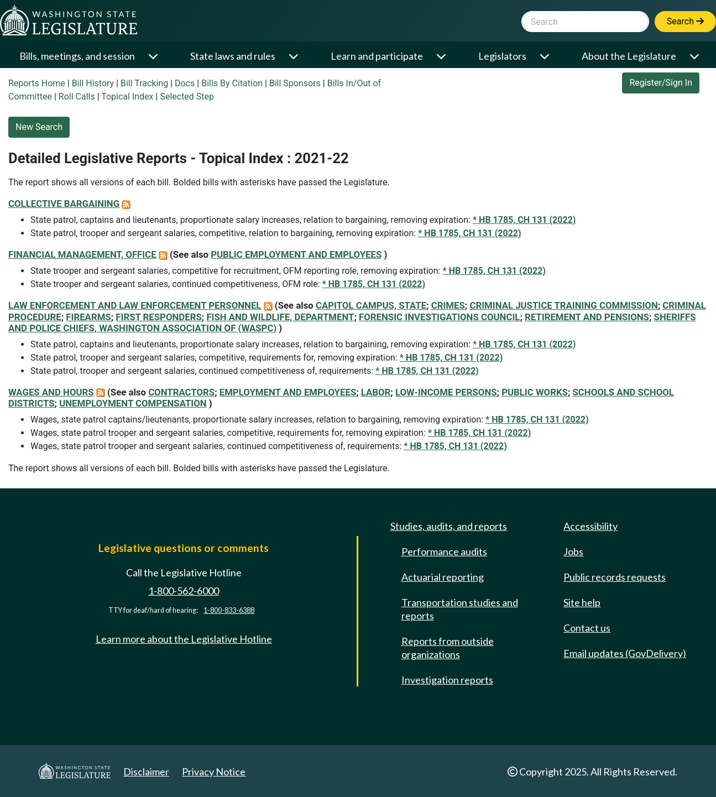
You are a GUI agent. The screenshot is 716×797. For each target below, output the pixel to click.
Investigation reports (447, 680)
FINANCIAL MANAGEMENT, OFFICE (82, 254)
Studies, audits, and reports (448, 526)
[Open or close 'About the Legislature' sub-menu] (695, 56)
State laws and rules (232, 56)
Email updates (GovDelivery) (624, 653)
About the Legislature (629, 56)
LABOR (376, 392)
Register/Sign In (660, 82)
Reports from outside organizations (447, 647)
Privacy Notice (213, 771)
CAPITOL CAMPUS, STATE (371, 305)
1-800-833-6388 (228, 610)
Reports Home (36, 83)
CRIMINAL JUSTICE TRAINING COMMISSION (563, 305)
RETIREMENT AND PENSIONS (587, 316)
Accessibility (590, 526)
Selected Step (187, 96)
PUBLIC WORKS (534, 392)
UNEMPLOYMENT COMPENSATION (133, 403)
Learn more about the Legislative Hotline (184, 639)
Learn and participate (377, 56)
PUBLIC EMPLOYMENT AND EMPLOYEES (296, 254)
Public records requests (614, 577)
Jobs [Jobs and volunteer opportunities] (573, 551)
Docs (185, 83)
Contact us (586, 628)
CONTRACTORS (181, 392)
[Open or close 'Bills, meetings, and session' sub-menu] (154, 56)
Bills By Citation (232, 83)
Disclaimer (146, 771)
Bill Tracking (144, 83)
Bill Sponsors (295, 83)
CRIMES (448, 305)
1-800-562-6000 (183, 591)
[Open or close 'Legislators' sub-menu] (545, 56)
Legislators (502, 56)
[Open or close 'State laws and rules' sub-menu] (294, 56)
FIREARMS (88, 316)
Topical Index (127, 96)
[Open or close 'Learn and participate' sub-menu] (442, 56)
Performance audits (444, 551)
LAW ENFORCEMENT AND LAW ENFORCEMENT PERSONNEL (134, 305)
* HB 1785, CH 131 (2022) (524, 220)
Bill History (93, 83)
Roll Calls (77, 96)
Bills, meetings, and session (77, 56)
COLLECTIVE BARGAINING (63, 203)
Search (685, 21)
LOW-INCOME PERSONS (446, 392)
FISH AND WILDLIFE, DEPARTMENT (280, 316)
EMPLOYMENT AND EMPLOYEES (287, 392)
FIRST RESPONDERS (159, 316)
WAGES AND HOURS (51, 392)
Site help (581, 602)
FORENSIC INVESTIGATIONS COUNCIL (439, 316)
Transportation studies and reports (459, 609)
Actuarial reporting (442, 577)
